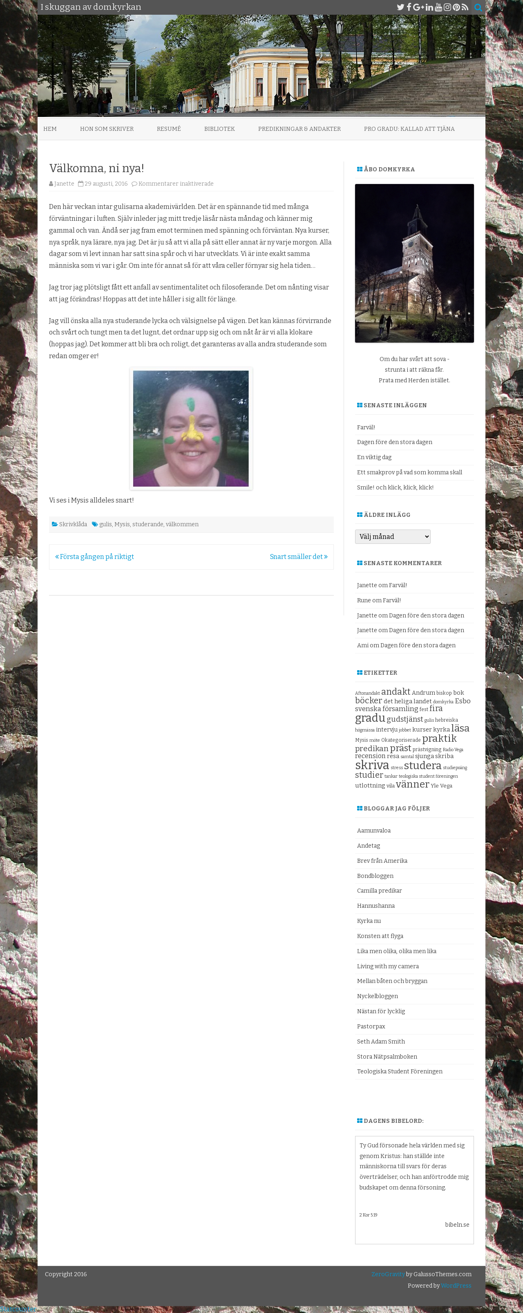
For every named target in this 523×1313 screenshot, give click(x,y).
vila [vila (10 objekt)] (391, 786)
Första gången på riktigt (94, 557)
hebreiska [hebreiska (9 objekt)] (446, 720)
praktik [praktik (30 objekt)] (439, 738)
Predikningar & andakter (299, 129)
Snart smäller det (299, 557)
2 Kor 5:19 (369, 1215)
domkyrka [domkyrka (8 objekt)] (443, 702)
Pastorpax (371, 1026)
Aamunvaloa (374, 830)
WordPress (456, 1285)
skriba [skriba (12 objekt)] (444, 756)
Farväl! (366, 427)
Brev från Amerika (382, 860)
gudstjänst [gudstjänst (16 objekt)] (405, 719)
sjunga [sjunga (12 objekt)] (424, 756)
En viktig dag (374, 457)
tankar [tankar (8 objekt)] (391, 776)
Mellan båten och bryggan (392, 981)
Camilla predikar (379, 890)
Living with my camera (388, 966)
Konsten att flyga (380, 936)
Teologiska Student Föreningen (400, 1071)
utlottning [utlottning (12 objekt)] (370, 785)
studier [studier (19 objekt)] (369, 775)
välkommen (182, 524)
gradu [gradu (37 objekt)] (370, 718)
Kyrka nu (369, 921)
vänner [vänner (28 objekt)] (412, 784)
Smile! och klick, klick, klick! (395, 487)
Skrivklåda (73, 524)
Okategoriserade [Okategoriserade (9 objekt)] (401, 740)
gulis (105, 524)
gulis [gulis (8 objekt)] (429, 720)
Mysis (122, 524)
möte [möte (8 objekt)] (374, 740)
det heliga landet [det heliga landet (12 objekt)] (408, 701)
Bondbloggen (375, 876)
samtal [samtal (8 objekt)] (407, 756)
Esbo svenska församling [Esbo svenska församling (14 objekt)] (413, 705)
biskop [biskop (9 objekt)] (444, 693)
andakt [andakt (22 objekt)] (396, 692)
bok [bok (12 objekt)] (458, 692)
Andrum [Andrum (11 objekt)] (423, 692)
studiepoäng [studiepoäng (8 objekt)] (455, 767)
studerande (147, 524)
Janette (64, 183)
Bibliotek (219, 129)
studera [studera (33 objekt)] (423, 765)
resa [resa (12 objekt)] (393, 756)
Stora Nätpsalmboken (387, 1056)
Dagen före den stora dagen (394, 442)
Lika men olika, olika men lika (396, 951)
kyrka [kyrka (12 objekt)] (441, 729)
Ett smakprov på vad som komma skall (409, 472)
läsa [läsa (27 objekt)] (460, 728)
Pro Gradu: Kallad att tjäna (409, 129)
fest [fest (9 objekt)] (424, 709)
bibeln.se (457, 1224)
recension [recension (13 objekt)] (370, 756)
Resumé (169, 129)
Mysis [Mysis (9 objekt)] (361, 740)
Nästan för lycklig (381, 1011)
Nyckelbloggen (377, 996)
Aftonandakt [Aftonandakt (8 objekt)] (367, 693)
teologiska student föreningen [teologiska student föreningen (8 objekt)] (428, 776)
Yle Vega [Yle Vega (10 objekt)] (441, 786)
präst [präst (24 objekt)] (400, 748)
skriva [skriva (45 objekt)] (372, 765)
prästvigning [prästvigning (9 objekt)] (427, 749)
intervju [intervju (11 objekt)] (387, 729)
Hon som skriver (107, 129)
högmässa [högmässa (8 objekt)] (365, 730)
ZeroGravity (388, 1274)
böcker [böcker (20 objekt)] (368, 700)
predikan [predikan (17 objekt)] (372, 748)
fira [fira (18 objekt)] (436, 708)
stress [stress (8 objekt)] (397, 767)
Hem (50, 129)
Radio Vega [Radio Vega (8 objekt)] (453, 749)
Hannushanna (376, 905)
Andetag (368, 845)
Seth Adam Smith (381, 1041)
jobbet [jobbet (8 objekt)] (405, 730)
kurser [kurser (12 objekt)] (422, 729)
